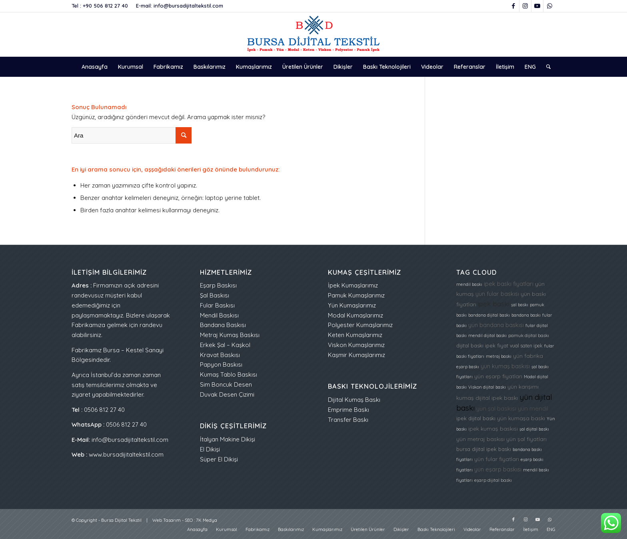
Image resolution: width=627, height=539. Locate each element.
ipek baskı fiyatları (508, 283)
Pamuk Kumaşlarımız (356, 295)
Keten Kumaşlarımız (355, 335)
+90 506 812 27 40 (105, 5)
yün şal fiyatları (526, 438)
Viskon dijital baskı (487, 387)
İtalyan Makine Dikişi (227, 439)
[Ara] (546, 67)
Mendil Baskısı (219, 315)
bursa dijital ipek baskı (483, 449)
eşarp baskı (467, 366)
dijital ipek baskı (496, 397)
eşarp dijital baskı (493, 480)
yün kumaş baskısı (505, 366)
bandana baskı (526, 315)
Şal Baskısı (214, 295)
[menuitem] (94, 67)
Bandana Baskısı (223, 325)
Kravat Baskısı (220, 355)
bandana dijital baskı (489, 315)
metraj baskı (498, 356)
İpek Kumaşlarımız (353, 285)
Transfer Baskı (348, 419)
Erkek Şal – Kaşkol (225, 345)
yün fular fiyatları (496, 458)
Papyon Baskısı (221, 364)
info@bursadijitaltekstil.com (188, 5)
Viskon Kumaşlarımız (356, 345)
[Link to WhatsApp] (549, 6)
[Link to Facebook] (513, 6)
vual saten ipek (526, 346)
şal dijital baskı (534, 429)
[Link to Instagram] (525, 6)
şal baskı (519, 304)
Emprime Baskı (348, 409)
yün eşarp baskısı (497, 469)
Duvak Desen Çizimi (227, 394)
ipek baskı (493, 303)
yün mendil (533, 408)
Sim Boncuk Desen (226, 384)
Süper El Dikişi (219, 459)
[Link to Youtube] (537, 6)
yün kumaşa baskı (521, 418)
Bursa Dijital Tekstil (121, 520)
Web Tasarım (166, 520)
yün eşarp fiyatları (498, 376)
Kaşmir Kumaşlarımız (356, 355)
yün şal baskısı (496, 408)
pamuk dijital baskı (528, 335)
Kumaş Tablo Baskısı (228, 374)
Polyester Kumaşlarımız (360, 325)
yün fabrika (528, 355)
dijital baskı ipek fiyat (482, 345)
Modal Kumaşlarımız (355, 315)
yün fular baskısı (497, 293)
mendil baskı (469, 284)
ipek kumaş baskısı (493, 428)
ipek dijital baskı (475, 418)
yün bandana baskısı (496, 325)
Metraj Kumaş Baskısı (230, 335)
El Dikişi (210, 449)
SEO (189, 520)
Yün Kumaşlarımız (352, 305)
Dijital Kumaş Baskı (354, 399)
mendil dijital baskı (487, 335)
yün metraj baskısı (480, 438)
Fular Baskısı (217, 305)
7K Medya (206, 520)
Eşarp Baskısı (218, 285)
